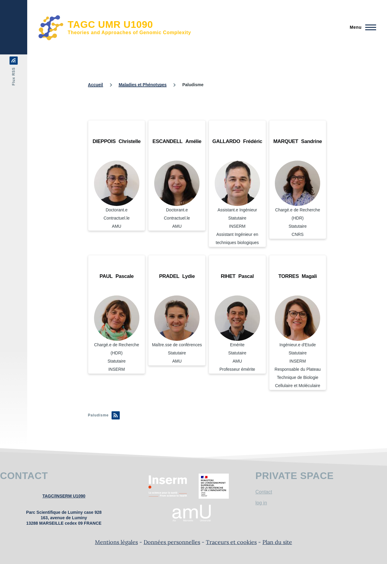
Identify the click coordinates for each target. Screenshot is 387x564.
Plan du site (277, 542)
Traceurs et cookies (231, 542)
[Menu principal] (361, 27)
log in (261, 502)
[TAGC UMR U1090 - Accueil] (114, 27)
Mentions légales (116, 542)
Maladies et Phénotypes (143, 84)
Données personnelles (172, 542)
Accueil (95, 84)
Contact (263, 491)
